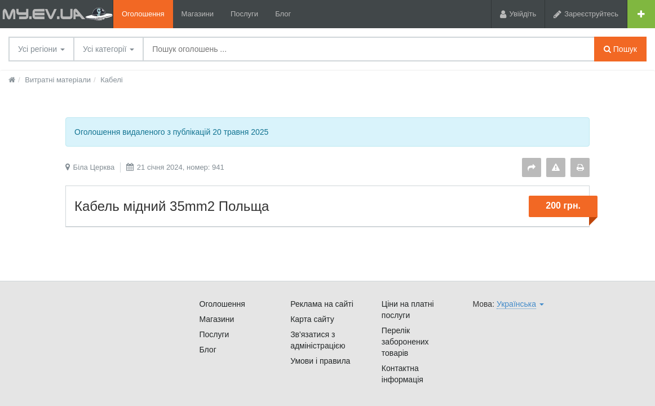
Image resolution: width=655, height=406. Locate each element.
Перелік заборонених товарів (405, 342)
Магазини (198, 14)
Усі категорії (108, 49)
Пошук (620, 49)
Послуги (244, 14)
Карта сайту (312, 319)
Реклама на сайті (321, 303)
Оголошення (143, 14)
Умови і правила (320, 360)
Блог (283, 14)
